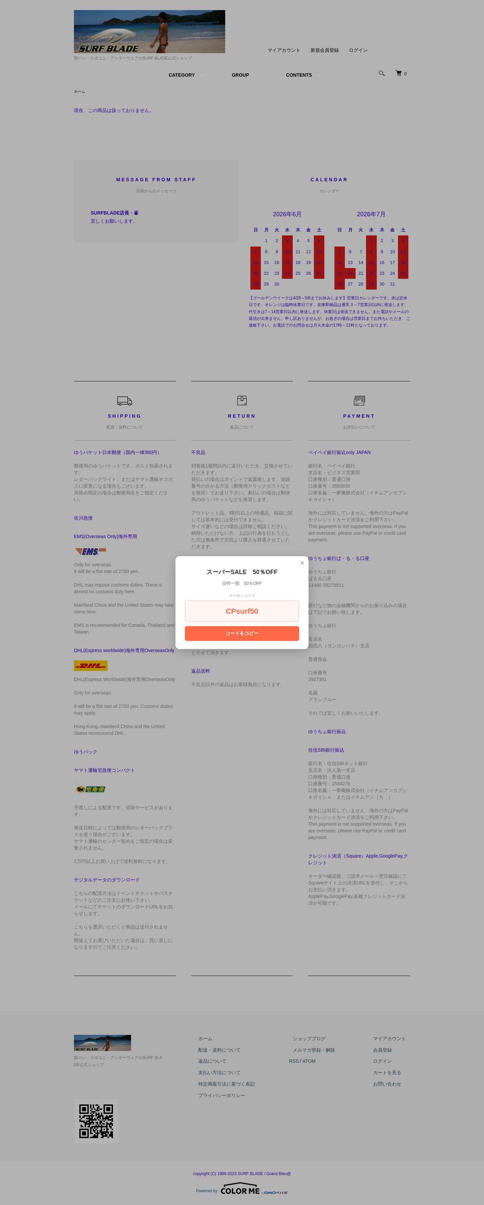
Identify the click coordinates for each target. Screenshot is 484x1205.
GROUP (240, 75)
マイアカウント (284, 50)
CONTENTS (299, 75)
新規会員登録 (325, 50)
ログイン (358, 50)
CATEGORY (182, 75)
